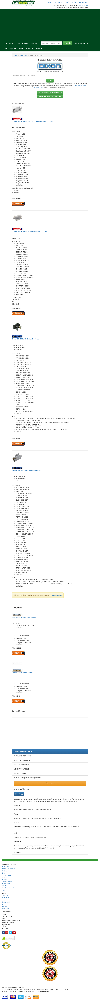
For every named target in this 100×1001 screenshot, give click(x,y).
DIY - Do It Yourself (8, 888)
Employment (6, 902)
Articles (4, 877)
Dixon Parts (23, 55)
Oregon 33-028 (57, 595)
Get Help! (50, 783)
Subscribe (29, 48)
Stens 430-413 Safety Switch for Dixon (25, 339)
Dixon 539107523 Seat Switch (22, 673)
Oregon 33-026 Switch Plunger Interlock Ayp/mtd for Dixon (32, 121)
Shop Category (22, 43)
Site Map (4, 886)
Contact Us (83, 2)
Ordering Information (8, 869)
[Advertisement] (50, 25)
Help (3, 873)
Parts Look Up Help (81, 43)
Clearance (34, 43)
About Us (5, 896)
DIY (21, 48)
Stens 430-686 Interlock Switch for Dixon (26, 470)
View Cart (39, 48)
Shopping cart (83, 5)
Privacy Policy (6, 875)
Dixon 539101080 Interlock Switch (24, 617)
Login (49, 2)
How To (4, 879)
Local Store (5, 908)
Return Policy (6, 884)
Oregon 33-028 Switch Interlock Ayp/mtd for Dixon (29, 231)
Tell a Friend (19, 794)
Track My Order (71, 2)
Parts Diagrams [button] (10, 48)
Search (67, 43)
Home (15, 55)
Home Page (5, 867)
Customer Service (7, 871)
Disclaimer (5, 906)
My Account (58, 2)
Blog (3, 890)
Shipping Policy (7, 881)
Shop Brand (9, 43)
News (3, 904)
